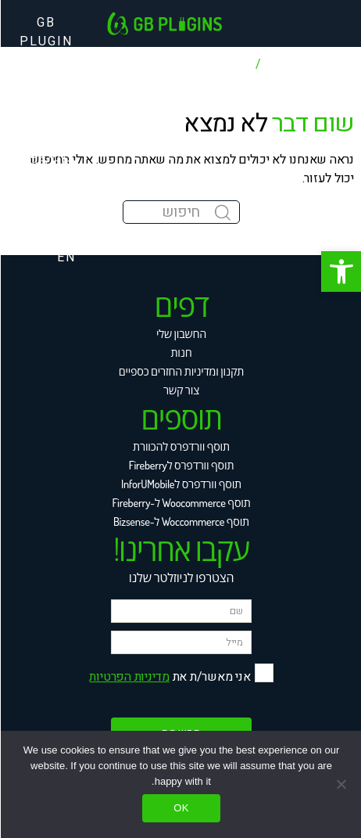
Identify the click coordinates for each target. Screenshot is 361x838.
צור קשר (180, 390)
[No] (341, 784)
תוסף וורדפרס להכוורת (180, 446)
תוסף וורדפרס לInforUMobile (180, 484)
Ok (180, 808)
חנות (180, 352)
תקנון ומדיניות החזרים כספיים (180, 371)
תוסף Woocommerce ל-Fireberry (180, 502)
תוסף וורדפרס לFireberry (181, 465)
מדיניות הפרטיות (128, 676)
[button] (340, 271)
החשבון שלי (180, 333)
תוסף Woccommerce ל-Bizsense (180, 521)
